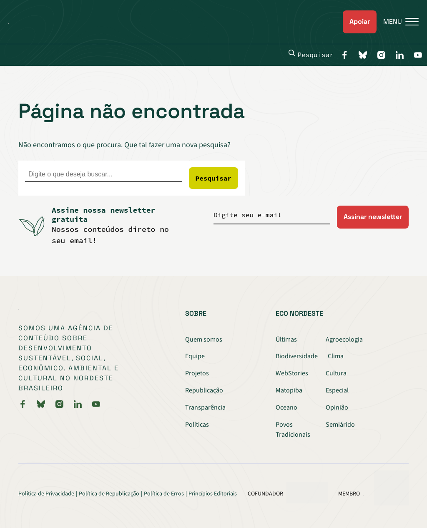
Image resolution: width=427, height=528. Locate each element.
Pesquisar (311, 54)
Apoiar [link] (359, 21)
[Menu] (398, 22)
